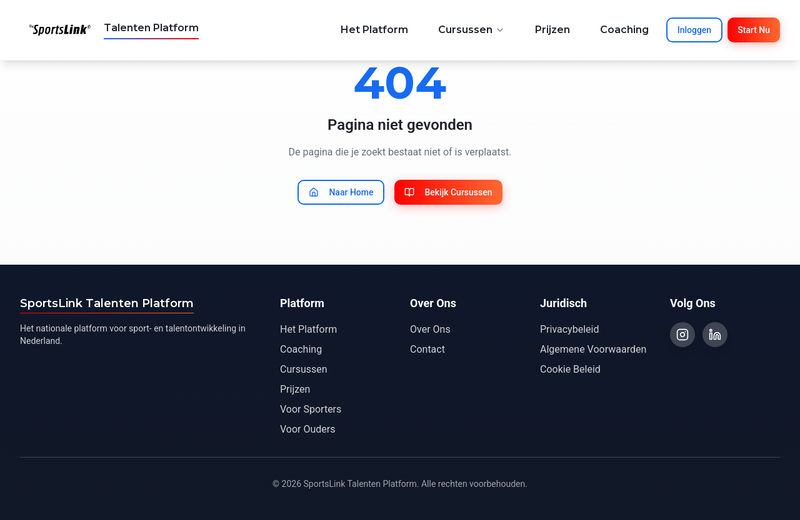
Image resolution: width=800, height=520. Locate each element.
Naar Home (341, 192)
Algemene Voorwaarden (593, 349)
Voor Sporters (310, 409)
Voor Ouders (307, 429)
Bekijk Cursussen (448, 192)
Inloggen (694, 30)
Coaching (624, 30)
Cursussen (471, 30)
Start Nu (754, 30)
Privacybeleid (569, 329)
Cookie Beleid (570, 369)
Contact (427, 349)
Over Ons (430, 329)
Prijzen (552, 30)
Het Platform (374, 30)
